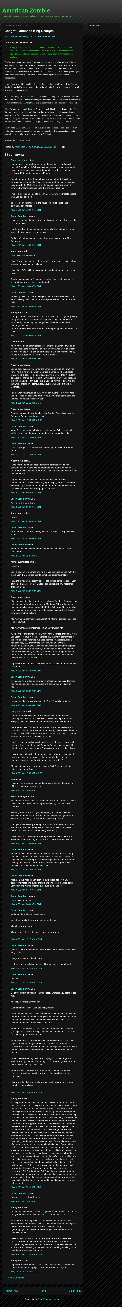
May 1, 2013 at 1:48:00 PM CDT (26, 245)
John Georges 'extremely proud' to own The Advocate (30, 36)
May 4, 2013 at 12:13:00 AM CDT (26, 939)
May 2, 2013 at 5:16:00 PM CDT (26, 538)
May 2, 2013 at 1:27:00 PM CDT (26, 454)
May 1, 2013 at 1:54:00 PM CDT (26, 286)
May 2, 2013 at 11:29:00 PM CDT (26, 555)
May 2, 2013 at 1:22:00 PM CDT (26, 437)
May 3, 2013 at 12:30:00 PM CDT (26, 773)
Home (43, 1290)
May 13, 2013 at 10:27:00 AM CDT (27, 1271)
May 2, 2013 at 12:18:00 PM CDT (26, 403)
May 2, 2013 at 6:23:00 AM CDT (26, 358)
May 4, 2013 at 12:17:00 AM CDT (26, 968)
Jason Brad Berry (20, 216)
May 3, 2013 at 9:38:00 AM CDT (26, 705)
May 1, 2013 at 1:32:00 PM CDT (26, 210)
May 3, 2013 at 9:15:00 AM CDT (26, 670)
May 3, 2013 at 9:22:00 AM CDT (26, 691)
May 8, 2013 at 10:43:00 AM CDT (26, 1254)
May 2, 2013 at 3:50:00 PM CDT (26, 507)
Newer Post (11, 1290)
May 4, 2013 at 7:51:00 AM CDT (26, 1187)
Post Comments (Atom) (49, 1299)
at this (31, 109)
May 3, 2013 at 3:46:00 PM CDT (26, 904)
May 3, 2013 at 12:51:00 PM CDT (26, 790)
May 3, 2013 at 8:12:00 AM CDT (26, 591)
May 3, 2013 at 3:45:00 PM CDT (26, 890)
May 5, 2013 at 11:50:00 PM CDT (26, 1201)
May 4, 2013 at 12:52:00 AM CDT (26, 1092)
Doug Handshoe (19, 160)
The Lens (29, 96)
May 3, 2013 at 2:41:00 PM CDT (26, 869)
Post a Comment (16, 1277)
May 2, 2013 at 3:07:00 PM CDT (26, 492)
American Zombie (26, 10)
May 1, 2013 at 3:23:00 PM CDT (26, 306)
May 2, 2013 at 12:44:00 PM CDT (26, 420)
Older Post (75, 1290)
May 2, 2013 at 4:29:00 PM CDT (26, 521)
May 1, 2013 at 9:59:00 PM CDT (26, 335)
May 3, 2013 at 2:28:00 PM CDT (26, 843)
